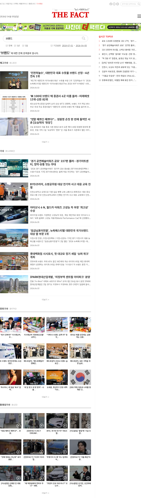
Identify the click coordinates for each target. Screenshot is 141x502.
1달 (26, 45)
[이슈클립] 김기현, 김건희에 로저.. (80, 484)
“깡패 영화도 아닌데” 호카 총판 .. (11, 458)
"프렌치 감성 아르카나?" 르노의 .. (57, 484)
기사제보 (39, 4)
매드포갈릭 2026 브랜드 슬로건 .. (57, 362)
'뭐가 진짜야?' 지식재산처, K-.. (11, 336)
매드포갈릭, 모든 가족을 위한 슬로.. (80, 362)
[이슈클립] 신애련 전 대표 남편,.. (11, 484)
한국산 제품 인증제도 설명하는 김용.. (80, 336)
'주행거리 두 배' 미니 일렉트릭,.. (57, 458)
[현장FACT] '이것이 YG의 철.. (34, 458)
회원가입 (9, 4)
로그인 (2, 4)
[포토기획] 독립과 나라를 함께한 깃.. (80, 388)
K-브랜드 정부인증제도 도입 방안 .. (10, 362)
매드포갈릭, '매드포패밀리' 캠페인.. (34, 362)
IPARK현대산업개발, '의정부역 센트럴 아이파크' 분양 (60, 277)
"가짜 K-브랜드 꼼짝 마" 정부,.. (57, 336)
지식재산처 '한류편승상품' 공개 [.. (34, 336)
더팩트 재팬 (18, 4)
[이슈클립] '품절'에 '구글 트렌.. (80, 432)
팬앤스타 (32, 4)
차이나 (25, 4)
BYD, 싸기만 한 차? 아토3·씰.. (57, 432)
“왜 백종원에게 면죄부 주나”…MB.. (33, 484)
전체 (10, 45)
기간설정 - (70, 45)
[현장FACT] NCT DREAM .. (34, 432)
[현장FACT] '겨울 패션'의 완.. (80, 458)
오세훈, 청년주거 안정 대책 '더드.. (57, 388)
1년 (18, 45)
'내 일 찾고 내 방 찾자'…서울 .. (34, 388)
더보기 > (45, 142)
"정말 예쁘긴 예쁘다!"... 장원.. (11, 432)
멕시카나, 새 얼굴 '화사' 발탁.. (11, 388)
